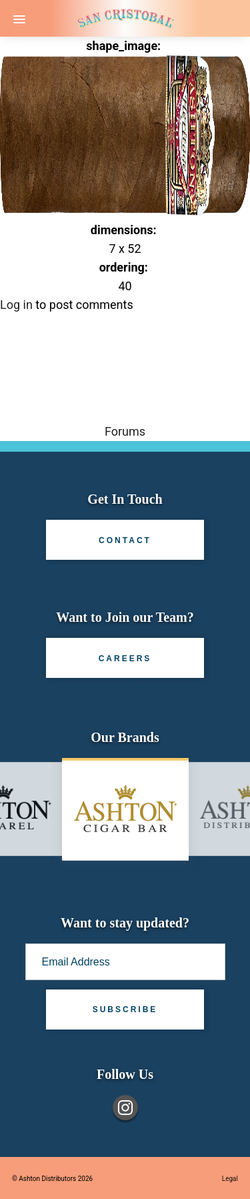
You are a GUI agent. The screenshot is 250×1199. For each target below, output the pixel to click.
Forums (125, 431)
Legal (230, 1178)
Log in (16, 305)
